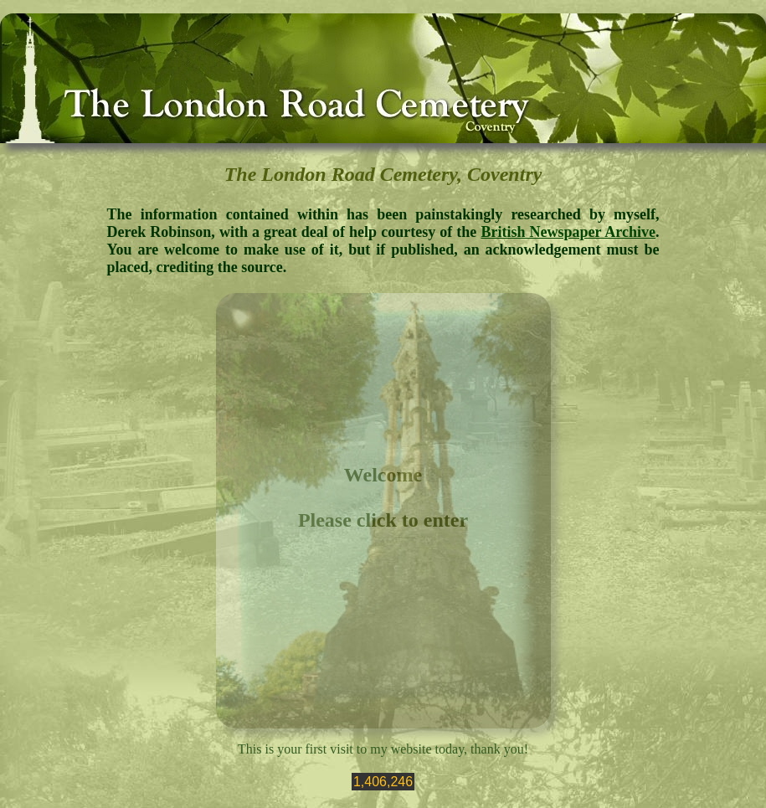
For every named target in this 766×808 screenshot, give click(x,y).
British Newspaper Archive (568, 232)
